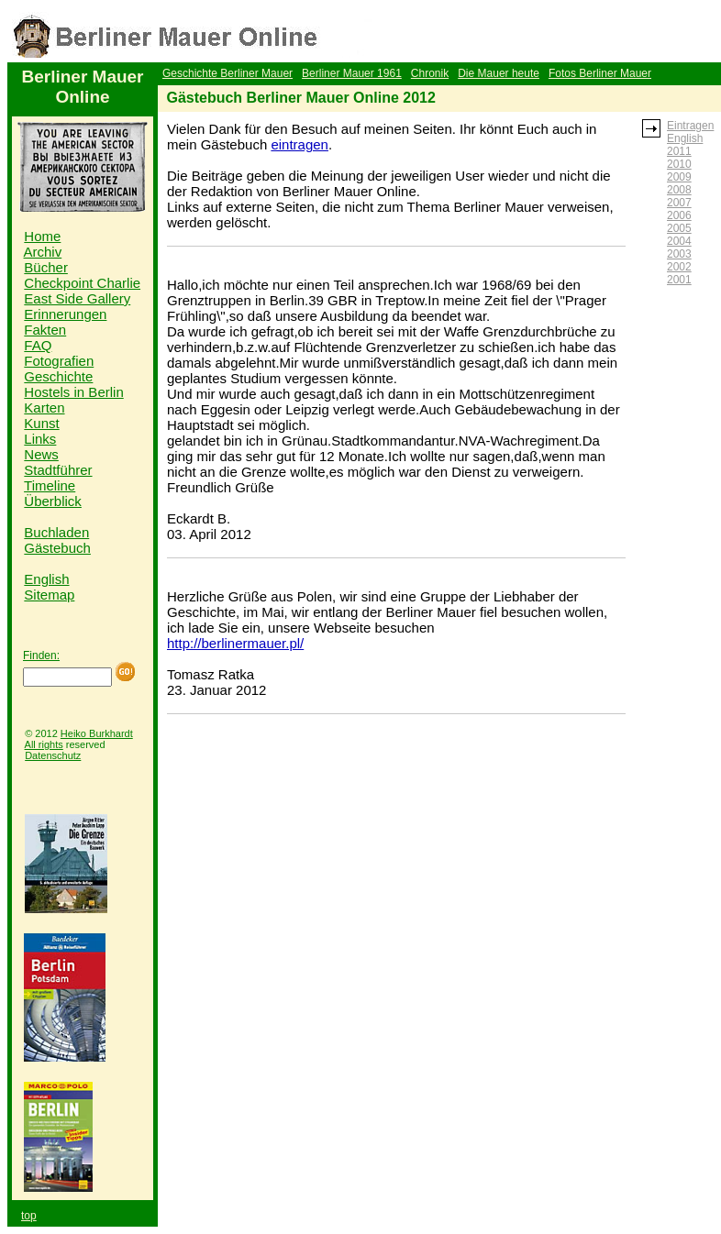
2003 (679, 254)
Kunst (41, 423)
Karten (44, 407)
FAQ (37, 345)
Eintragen (690, 125)
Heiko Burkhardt (97, 733)
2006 (679, 215)
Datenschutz (53, 755)
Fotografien (59, 361)
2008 (679, 189)
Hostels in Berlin (73, 392)
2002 (679, 266)
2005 (679, 228)
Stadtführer (58, 470)
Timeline (49, 485)
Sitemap (49, 594)
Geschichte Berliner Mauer (227, 73)
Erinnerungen (65, 314)
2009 (679, 177)
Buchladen (56, 532)
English (46, 579)
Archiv (43, 251)
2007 (679, 202)
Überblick (53, 501)
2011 (679, 151)
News (41, 454)
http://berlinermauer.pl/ (235, 643)
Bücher (46, 267)
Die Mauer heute (498, 73)
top (29, 1215)
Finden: (41, 655)
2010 (679, 164)
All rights (44, 744)
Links (40, 438)
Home (42, 236)
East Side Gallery (77, 298)
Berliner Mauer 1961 (352, 73)
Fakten (45, 329)
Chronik (430, 73)
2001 (679, 279)
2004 (679, 241)
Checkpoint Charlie (82, 283)
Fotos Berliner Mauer (600, 73)
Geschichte (58, 376)
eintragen (299, 144)
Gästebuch (57, 548)
